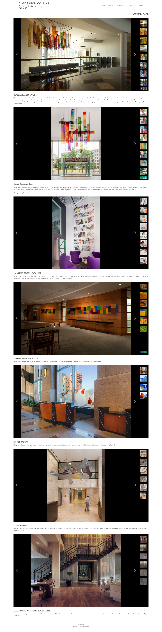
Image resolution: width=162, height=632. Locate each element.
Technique (120, 6)
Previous (17, 54)
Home (103, 6)
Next (135, 54)
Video (141, 6)
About (110, 6)
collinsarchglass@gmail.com (81, 626)
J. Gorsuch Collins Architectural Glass (34, 6)
